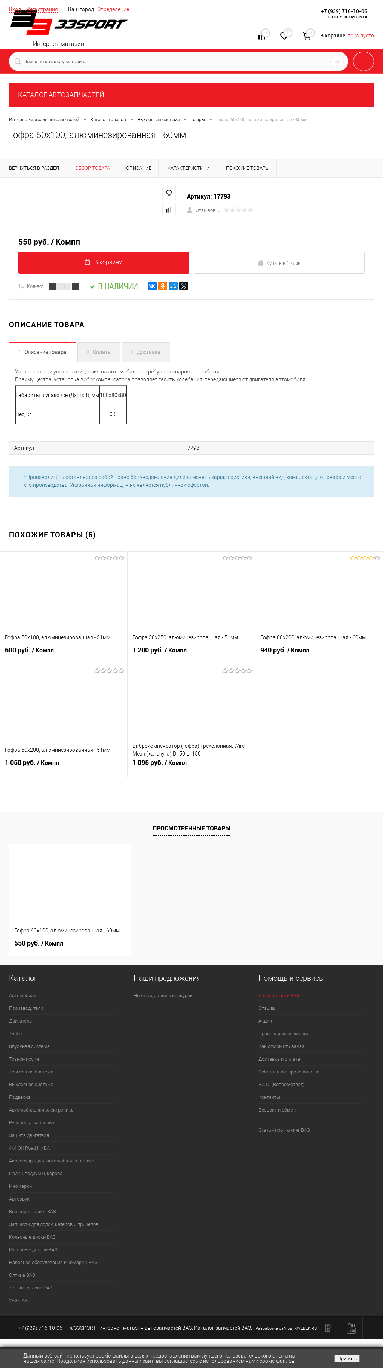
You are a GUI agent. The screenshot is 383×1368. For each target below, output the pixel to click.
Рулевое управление (31, 1123)
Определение (113, 9)
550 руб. (38, 944)
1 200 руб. (191, 654)
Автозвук (19, 1199)
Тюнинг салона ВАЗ (30, 1288)
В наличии (113, 287)
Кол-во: (35, 286)
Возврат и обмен (277, 1110)
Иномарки (20, 1186)
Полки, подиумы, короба (35, 1174)
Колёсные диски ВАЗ (32, 1237)
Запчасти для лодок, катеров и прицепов (53, 1224)
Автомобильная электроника (41, 1110)
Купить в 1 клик (279, 263)
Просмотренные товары (191, 828)
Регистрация (42, 9)
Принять (347, 1358)
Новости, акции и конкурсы (164, 996)
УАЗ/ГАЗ (18, 1301)
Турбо (15, 1034)
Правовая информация (283, 1034)
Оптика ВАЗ (22, 1275)
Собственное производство (288, 1072)
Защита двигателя (29, 1135)
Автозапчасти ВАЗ (279, 996)
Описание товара (45, 353)
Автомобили (22, 996)
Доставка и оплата (279, 1059)
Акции (265, 1021)
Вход (15, 9)
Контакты (269, 1097)
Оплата (102, 353)
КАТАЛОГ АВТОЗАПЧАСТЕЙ (61, 95)
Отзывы (267, 1008)
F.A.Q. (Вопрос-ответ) (281, 1085)
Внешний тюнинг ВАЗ (32, 1212)
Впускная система (29, 1046)
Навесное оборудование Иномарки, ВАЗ (53, 1263)
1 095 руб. (191, 767)
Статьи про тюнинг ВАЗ (284, 1130)
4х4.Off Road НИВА (29, 1148)
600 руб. (63, 654)
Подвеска (20, 1097)
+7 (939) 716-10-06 (344, 11)
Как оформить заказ (281, 1046)
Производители (26, 1008)
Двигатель (20, 1021)
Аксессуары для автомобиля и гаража (51, 1161)
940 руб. (319, 654)
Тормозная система (31, 1072)
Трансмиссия (24, 1059)
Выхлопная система (31, 1085)
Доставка (148, 353)
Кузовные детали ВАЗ (33, 1250)
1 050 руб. (63, 767)
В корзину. (104, 262)
